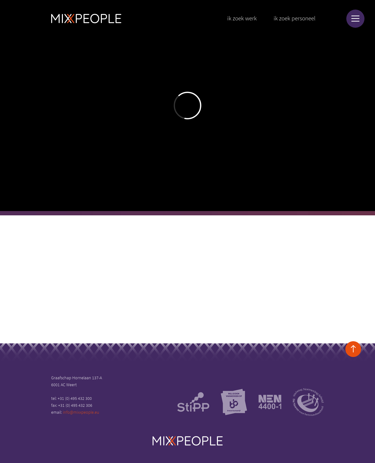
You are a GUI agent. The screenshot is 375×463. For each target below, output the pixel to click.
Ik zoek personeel (294, 18)
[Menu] (355, 19)
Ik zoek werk (242, 18)
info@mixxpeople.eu (81, 412)
